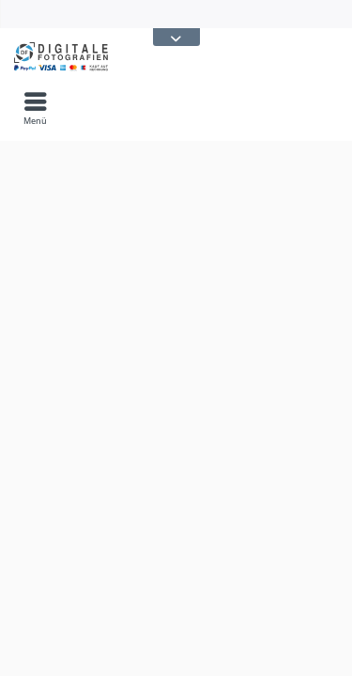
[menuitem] (35, 108)
